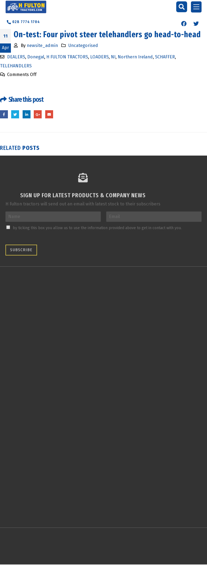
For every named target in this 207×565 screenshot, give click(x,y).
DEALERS (16, 56)
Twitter (15, 114)
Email (49, 114)
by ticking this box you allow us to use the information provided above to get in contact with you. (97, 228)
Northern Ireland (135, 56)
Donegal (35, 56)
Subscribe (21, 250)
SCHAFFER (165, 56)
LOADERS (99, 56)
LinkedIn (27, 114)
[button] (181, 6)
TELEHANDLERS (16, 65)
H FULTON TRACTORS (67, 56)
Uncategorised (83, 45)
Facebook (4, 114)
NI (113, 56)
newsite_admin (42, 45)
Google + (38, 114)
